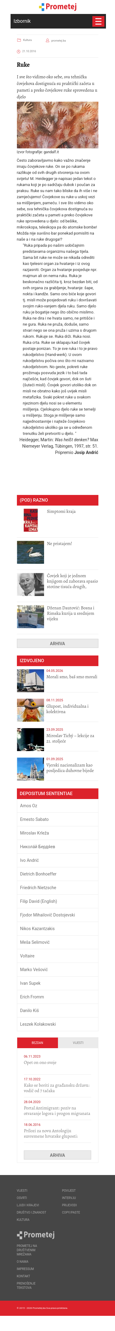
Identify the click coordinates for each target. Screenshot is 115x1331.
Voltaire (27, 955)
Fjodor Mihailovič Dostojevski (47, 915)
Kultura (27, 40)
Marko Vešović (34, 969)
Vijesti (78, 1043)
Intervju (69, 1198)
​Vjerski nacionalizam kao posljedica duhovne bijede (70, 768)
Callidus (94, 1323)
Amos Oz (28, 805)
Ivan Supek (30, 983)
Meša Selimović (35, 942)
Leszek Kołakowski (38, 1024)
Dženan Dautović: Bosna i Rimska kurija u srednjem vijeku (70, 613)
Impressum (25, 1269)
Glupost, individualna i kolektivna (67, 709)
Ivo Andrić (29, 860)
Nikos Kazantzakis (37, 928)
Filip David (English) (38, 901)
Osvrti (22, 1198)
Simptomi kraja (61, 511)
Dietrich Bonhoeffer (38, 874)
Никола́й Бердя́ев (37, 846)
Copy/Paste (71, 1212)
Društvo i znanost (31, 1212)
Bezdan (37, 1043)
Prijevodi (69, 1205)
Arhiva (57, 643)
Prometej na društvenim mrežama (27, 1250)
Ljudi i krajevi (28, 1205)
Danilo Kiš (29, 1010)
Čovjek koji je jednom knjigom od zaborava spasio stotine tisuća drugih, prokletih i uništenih (72, 584)
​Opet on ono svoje (40, 1062)
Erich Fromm (32, 996)
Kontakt (23, 1276)
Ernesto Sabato (34, 819)
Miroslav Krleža (34, 833)
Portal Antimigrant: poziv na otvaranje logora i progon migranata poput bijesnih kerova (57, 1113)
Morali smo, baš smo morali (71, 677)
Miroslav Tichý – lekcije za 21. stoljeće (70, 738)
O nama (22, 1261)
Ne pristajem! (59, 543)
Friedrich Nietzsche (38, 887)
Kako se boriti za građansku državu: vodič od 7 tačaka (56, 1088)
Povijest (69, 1190)
